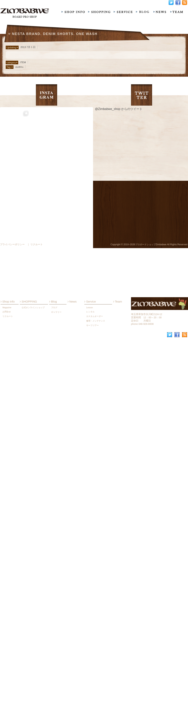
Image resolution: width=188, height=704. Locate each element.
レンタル (90, 403)
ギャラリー (56, 403)
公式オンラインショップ (33, 399)
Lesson (89, 399)
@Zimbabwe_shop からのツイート (118, 109)
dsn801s (19, 67)
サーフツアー (92, 417)
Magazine (6, 399)
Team (117, 392)
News (72, 392)
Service (90, 392)
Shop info (8, 392)
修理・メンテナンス (95, 412)
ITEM (23, 62)
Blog (53, 392)
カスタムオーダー (94, 407)
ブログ (54, 399)
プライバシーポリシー (12, 244)
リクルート (7, 407)
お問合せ (6, 403)
